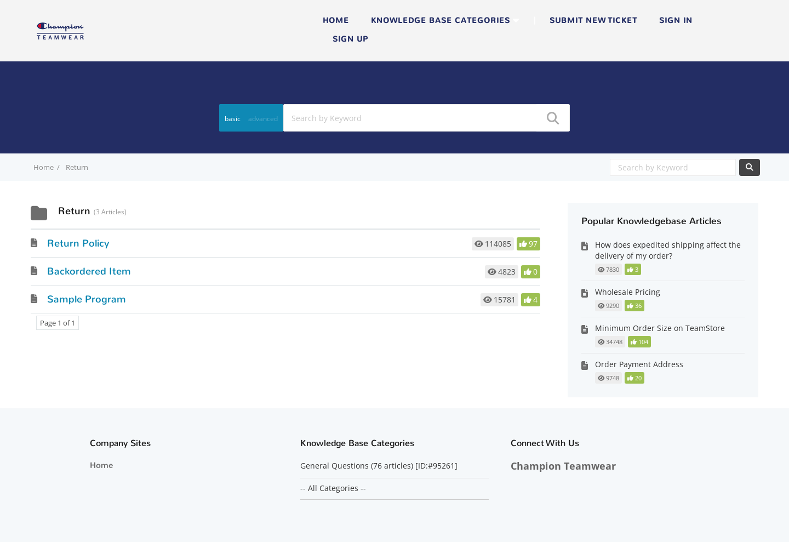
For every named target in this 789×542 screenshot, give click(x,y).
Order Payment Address (639, 364)
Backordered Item (89, 271)
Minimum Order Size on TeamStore (660, 328)
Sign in (676, 20)
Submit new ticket (593, 20)
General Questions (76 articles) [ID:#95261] (380, 465)
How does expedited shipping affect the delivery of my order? (668, 250)
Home (336, 20)
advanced (263, 118)
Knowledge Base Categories (440, 20)
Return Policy (78, 243)
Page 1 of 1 (57, 323)
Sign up (350, 39)
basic (233, 118)
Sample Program (86, 299)
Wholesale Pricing (627, 292)
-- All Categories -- (333, 488)
